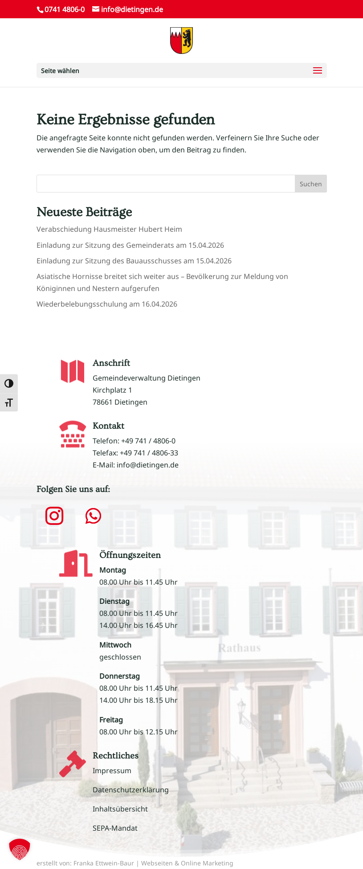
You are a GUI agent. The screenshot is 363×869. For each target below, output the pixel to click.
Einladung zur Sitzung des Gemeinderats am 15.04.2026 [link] (130, 245)
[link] (181, 40)
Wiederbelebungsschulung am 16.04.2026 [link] (107, 304)
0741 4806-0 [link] (65, 9)
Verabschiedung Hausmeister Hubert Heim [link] (109, 229)
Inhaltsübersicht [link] (120, 809)
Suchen (311, 184)
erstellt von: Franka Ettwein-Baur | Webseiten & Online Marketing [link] (135, 863)
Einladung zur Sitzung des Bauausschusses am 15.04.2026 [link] (134, 261)
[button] (182, 70)
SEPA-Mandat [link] (115, 828)
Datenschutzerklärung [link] (131, 790)
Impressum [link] (112, 770)
